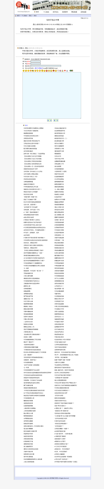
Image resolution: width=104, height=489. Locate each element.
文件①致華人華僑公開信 (31, 183)
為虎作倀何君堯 (28, 445)
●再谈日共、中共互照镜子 (62, 458)
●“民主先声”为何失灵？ (61, 468)
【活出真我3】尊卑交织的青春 (32, 170)
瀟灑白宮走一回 (28, 308)
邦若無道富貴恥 (59, 254)
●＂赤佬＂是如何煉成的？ (31, 221)
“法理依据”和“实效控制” (62, 387)
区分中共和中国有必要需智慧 (32, 211)
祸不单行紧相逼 (28, 466)
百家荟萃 (65, 12)
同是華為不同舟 (28, 443)
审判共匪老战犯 (59, 277)
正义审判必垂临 (59, 188)
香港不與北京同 (59, 183)
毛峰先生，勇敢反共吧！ (31, 257)
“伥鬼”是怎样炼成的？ (61, 432)
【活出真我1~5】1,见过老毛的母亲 (34, 175)
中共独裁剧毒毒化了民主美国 (32, 348)
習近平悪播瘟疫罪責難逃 (31, 338)
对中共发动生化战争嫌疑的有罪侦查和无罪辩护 (37, 382)
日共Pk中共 (58, 165)
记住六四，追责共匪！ (30, 214)
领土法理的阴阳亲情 (60, 389)
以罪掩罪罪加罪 (59, 236)
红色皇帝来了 (58, 206)
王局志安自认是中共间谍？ (32, 152)
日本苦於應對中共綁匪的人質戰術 (33, 137)
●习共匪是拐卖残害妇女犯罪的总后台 (35, 236)
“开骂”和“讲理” (59, 404)
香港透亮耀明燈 (59, 214)
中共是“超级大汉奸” (60, 351)
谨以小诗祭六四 (59, 216)
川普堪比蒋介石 (28, 341)
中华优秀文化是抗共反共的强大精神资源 (35, 249)
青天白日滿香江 (59, 152)
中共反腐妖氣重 (59, 300)
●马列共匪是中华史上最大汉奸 (33, 234)
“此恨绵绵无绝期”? (29, 354)
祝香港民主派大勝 (29, 463)
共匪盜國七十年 (59, 173)
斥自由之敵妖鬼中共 (60, 137)
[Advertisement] (53, 40)
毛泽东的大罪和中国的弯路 (62, 422)
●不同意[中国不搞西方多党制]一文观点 (66, 471)
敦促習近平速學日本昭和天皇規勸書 (34, 404)
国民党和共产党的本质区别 (62, 376)
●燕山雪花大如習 (29, 226)
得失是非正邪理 (59, 219)
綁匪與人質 (27, 295)
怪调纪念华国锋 (28, 333)
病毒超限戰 (27, 300)
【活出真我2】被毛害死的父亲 (33, 173)
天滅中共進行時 (28, 460)
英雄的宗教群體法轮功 (30, 397)
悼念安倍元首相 (28, 203)
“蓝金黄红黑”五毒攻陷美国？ (32, 343)
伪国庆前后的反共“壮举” (31, 178)
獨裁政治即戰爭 (59, 211)
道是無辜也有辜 (28, 412)
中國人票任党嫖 (28, 328)
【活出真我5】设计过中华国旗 (32, 165)
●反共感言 (27, 244)
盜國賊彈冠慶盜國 (60, 170)
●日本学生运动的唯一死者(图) (63, 466)
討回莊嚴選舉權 (59, 234)
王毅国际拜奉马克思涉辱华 (32, 292)
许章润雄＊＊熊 (59, 249)
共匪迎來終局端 (28, 448)
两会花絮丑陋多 (59, 252)
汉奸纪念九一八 (59, 326)
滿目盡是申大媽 (59, 160)
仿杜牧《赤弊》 (28, 346)
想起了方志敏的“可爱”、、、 (32, 208)
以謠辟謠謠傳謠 (28, 415)
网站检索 (74, 12)
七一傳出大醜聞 (59, 198)
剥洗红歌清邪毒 (59, 282)
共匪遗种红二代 (59, 244)
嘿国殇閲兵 (58, 163)
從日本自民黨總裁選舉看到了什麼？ (34, 270)
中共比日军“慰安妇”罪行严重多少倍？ (66, 392)
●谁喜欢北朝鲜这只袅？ (62, 453)
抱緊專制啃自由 (59, 323)
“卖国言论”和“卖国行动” (62, 420)
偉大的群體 (58, 175)
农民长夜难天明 (59, 292)
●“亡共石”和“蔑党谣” (61, 455)
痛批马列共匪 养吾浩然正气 (32, 150)
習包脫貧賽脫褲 (28, 323)
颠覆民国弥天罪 (59, 267)
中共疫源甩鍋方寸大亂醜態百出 (33, 272)
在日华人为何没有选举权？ (62, 382)
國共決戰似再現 (59, 221)
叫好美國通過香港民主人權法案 (33, 468)
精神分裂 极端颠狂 (60, 407)
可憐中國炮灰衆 (28, 320)
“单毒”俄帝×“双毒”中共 (30, 206)
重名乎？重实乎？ (29, 351)
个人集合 (46, 12)
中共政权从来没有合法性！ (32, 145)
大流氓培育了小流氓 (60, 180)
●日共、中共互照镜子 (61, 460)
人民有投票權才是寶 (30, 420)
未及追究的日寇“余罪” (61, 402)
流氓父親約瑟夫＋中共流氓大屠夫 (33, 435)
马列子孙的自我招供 (60, 356)
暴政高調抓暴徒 (59, 196)
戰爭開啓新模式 (28, 425)
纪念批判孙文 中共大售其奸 (63, 348)
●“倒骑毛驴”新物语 (60, 445)
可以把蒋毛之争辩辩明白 (62, 374)
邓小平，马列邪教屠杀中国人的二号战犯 (66, 364)
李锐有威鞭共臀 (59, 259)
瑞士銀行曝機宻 (28, 438)
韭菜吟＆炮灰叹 (28, 326)
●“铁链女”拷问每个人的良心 (32, 229)
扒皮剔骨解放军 (59, 185)
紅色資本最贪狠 (59, 242)
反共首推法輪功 (28, 160)
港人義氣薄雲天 (28, 455)
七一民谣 (26, 376)
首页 (18, 15)
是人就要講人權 (59, 224)
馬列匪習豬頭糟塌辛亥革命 (32, 264)
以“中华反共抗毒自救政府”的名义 (33, 402)
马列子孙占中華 (59, 168)
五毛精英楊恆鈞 (59, 178)
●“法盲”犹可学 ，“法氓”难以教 (64, 443)
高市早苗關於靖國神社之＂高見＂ (33, 262)
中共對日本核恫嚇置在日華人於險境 (34, 275)
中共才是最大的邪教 (30, 155)
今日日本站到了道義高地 (31, 140)
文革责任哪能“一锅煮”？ (62, 438)
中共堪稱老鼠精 (59, 285)
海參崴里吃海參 (59, 328)
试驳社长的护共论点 (60, 410)
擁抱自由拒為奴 (59, 145)
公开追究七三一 (59, 295)
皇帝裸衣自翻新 (28, 430)
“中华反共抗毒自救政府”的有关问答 (34, 399)
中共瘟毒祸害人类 (29, 407)
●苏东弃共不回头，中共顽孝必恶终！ (35, 239)
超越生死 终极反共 (29, 193)
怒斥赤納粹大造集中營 (30, 440)
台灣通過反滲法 (28, 427)
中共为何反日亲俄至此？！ (62, 399)
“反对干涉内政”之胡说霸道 (31, 374)
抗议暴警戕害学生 (60, 140)
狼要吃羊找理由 (59, 201)
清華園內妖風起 (28, 303)
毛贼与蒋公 (58, 303)
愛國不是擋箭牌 (59, 226)
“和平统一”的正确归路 (61, 366)
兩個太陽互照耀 (28, 318)
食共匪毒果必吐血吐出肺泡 (32, 392)
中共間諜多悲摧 (59, 305)
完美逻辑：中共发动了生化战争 (33, 389)
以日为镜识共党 (59, 338)
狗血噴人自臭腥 (59, 203)
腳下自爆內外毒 (28, 394)
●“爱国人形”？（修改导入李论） (64, 417)
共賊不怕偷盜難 (59, 247)
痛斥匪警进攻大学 (60, 142)
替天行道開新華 (59, 155)
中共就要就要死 (28, 371)
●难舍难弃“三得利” (60, 448)
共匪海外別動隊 (59, 280)
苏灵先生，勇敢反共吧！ (31, 252)
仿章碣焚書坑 (28, 298)
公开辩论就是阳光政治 (61, 354)
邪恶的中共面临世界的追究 (32, 387)
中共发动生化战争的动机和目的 (33, 384)
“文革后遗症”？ (59, 435)
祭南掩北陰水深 (59, 257)
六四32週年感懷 (28, 285)
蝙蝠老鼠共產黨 (28, 410)
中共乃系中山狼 (28, 310)
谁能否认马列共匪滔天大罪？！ (33, 198)
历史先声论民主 (59, 341)
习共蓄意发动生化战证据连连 (32, 359)
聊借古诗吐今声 (59, 308)
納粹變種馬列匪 (59, 191)
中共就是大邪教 (59, 239)
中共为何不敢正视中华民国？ (63, 384)
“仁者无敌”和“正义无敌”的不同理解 (65, 425)
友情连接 (83, 12)
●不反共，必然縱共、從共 (31, 242)
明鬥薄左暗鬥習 (28, 305)
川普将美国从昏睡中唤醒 (31, 356)
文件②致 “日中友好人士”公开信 (33, 180)
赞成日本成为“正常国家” (31, 201)
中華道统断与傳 (59, 275)
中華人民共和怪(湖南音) (62, 315)
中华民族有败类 (59, 272)
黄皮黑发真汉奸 (59, 343)
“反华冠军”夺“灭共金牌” (31, 216)
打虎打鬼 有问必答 (60, 430)
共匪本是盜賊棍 (59, 313)
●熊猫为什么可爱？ (60, 450)
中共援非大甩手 (59, 331)
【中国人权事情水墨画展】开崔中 (33, 259)
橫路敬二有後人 (28, 315)
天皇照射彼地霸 (59, 231)
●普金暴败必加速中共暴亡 (31, 224)
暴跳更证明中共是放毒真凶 (32, 287)
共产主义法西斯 (59, 287)
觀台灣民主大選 (28, 422)
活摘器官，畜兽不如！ (30, 369)
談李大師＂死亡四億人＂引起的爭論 (34, 163)
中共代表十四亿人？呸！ (31, 185)
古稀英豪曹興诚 (28, 191)
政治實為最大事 (59, 150)
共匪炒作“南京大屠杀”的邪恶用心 (33, 254)
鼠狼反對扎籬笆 (28, 432)
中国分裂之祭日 (59, 346)
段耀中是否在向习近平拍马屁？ (33, 231)
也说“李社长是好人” (60, 415)
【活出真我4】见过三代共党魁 (32, 168)
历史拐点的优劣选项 (30, 188)
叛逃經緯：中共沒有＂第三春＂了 (33, 280)
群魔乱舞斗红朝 (59, 270)
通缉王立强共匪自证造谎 (31, 458)
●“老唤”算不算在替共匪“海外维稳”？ (34, 247)
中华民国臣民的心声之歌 (31, 196)
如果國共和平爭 (59, 336)
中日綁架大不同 (59, 318)
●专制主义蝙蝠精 (60, 463)
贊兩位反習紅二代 (29, 336)
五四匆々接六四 (59, 229)
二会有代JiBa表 (28, 331)
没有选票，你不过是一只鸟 (32, 219)
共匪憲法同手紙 (28, 147)
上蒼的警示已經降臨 (30, 417)
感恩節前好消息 (28, 453)
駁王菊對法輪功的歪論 (30, 157)
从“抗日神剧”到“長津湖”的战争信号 (34, 267)
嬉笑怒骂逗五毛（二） (61, 147)
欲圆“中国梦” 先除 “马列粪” (63, 369)
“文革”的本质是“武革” (61, 427)
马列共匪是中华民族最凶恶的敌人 (33, 366)
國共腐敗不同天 (59, 264)
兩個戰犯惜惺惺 (28, 142)
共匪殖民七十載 (59, 157)
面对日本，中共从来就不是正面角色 (65, 361)
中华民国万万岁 (59, 310)
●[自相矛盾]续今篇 (60, 440)
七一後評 (26, 277)
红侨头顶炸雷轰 (59, 262)
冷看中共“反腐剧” (60, 371)
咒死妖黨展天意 (28, 282)
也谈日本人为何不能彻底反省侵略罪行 (66, 394)
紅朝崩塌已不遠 (28, 450)
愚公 (30, 15)
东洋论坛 (55, 12)
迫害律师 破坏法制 (60, 359)
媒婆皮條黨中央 (59, 193)
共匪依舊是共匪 (59, 333)
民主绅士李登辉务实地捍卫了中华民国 (35, 361)
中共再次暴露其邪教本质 (62, 397)
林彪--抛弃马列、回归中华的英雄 (64, 379)
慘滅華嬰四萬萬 (28, 313)
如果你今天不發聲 (60, 208)
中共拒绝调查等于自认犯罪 (32, 379)
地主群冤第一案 (59, 298)
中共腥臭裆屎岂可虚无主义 (32, 290)
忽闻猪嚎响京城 (59, 290)
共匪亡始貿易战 (59, 320)
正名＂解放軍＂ (28, 364)
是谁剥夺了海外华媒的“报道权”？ (64, 412)
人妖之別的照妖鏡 (29, 471)
